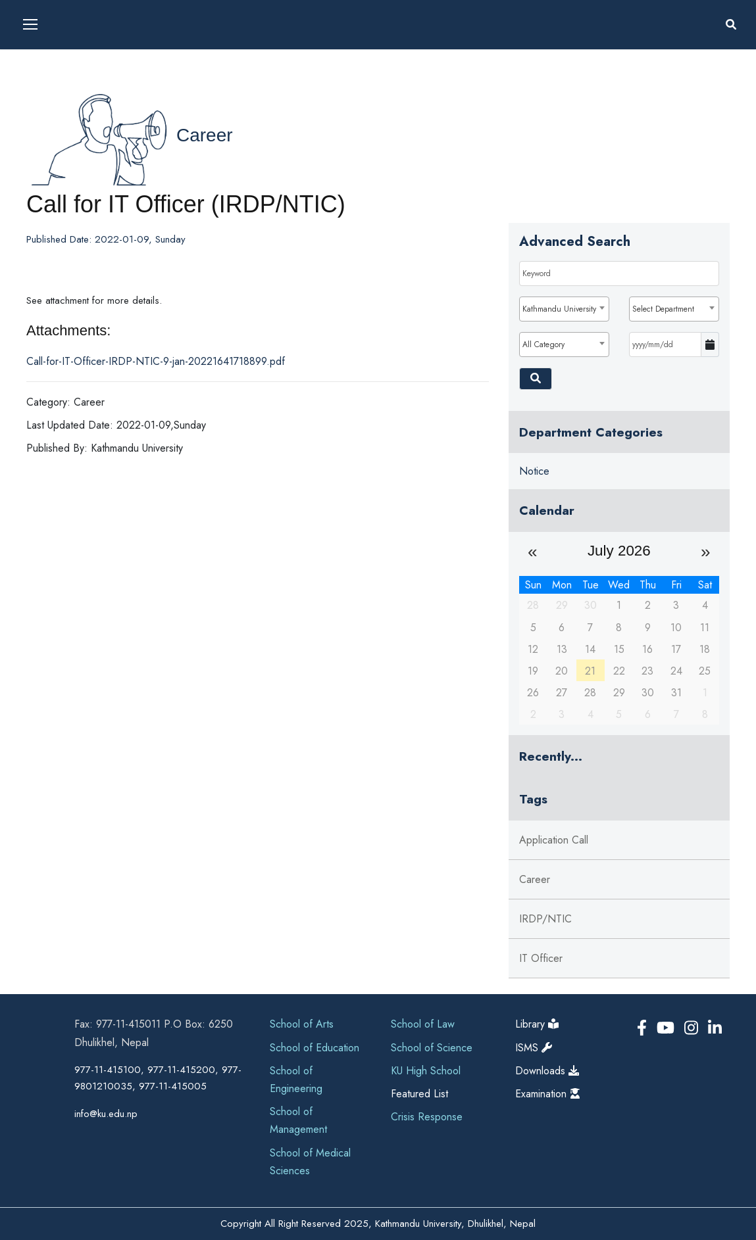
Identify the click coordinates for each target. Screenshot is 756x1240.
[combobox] (564, 309)
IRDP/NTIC (545, 918)
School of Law (423, 1024)
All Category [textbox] (543, 344)
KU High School (426, 1070)
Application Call (553, 839)
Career (204, 135)
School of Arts (302, 1024)
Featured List (419, 1093)
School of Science (431, 1047)
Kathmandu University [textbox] (559, 309)
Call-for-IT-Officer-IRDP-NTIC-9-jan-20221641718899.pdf (155, 361)
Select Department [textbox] (663, 309)
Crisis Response (427, 1116)
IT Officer (541, 958)
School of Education (314, 1047)
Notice (534, 471)
